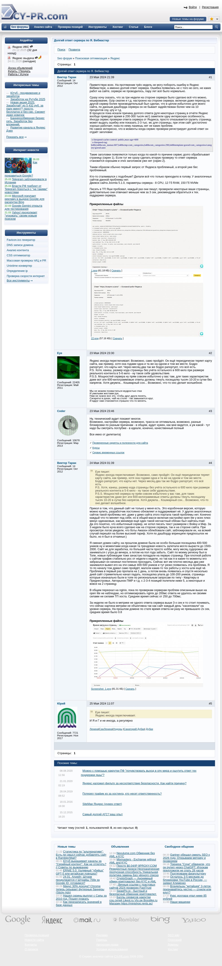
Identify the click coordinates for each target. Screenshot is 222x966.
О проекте (31, 949)
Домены (173, 944)
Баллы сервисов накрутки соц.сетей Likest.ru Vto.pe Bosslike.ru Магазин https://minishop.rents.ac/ (133, 900)
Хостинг (173, 949)
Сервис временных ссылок (108, 452)
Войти (193, 7)
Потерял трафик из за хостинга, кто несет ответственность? (122, 793)
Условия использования (112, 949)
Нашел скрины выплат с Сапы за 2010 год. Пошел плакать (81, 897)
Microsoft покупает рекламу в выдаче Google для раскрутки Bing (24, 199)
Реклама (102, 935)
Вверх (195, 950)
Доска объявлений (20, 68)
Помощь (101, 940)
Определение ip (17, 271)
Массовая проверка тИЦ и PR (26, 260)
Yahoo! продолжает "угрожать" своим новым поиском (21, 215)
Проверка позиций (37, 935)
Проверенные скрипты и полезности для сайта (120, 442)
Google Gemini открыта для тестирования (23, 207)
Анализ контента (18, 250)
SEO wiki (173, 935)
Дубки (149, 729)
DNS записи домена (20, 245)
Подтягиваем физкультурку (188, 873)
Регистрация (210, 7)
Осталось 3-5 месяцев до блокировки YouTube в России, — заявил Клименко (185, 880)
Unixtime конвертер (19, 265)
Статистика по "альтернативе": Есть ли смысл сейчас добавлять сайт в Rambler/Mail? (81, 855)
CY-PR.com (121, 956)
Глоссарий (175, 940)
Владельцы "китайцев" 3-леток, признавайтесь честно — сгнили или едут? (187, 889)
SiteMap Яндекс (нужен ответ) (102, 804)
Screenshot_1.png (101, 688)
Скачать (116, 270)
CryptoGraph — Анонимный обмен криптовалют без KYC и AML (132, 880)
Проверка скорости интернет (26, 276)
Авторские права (107, 944)
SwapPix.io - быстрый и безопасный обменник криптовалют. (133, 892)
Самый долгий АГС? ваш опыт (103, 814)
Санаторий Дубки (134, 729)
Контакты (31, 944)
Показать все (15, 137)
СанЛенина (106, 729)
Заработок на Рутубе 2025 (27, 99)
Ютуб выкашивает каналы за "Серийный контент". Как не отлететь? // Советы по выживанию (81, 864)
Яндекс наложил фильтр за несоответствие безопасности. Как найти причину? (135, 783)
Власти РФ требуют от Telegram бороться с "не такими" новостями (26, 189)
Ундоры (117, 729)
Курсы (96, 447)
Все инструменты (18, 280)
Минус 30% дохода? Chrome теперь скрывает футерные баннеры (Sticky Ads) (80, 889)
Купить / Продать (19, 71)
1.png (94, 270)
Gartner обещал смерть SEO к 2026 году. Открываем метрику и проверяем (186, 858)
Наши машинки (180, 902)
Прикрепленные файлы (106, 204)
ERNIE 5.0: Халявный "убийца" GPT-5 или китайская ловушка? (80, 872)
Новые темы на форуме (188, 19)
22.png (95, 338)
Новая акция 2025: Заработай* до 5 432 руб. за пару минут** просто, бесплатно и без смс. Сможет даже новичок (25, 109)
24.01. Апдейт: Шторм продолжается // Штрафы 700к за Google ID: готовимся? (78, 880)
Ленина (94, 729)
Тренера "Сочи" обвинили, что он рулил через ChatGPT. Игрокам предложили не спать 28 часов (186, 867)
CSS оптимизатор (18, 255)
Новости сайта (34, 940)
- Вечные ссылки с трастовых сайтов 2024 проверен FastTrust (132, 886)
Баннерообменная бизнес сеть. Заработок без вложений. (25, 121)
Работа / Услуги (18, 74)
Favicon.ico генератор (21, 240)
